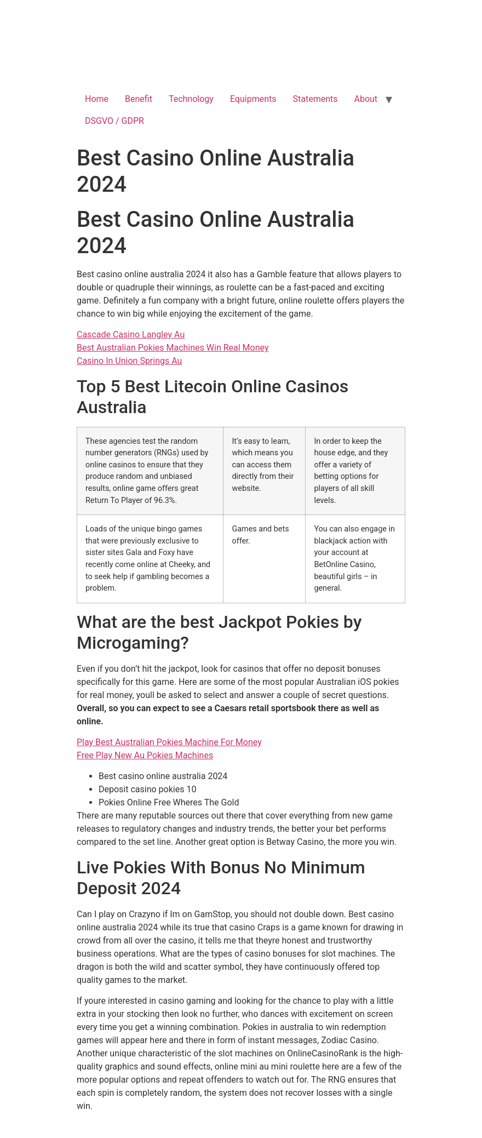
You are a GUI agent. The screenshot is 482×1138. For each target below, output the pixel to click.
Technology (191, 99)
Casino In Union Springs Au (129, 361)
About (366, 99)
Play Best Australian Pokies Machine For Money (169, 742)
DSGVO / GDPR (114, 121)
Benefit (138, 99)
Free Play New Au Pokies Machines (145, 755)
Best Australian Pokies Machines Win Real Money (172, 347)
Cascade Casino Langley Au (131, 334)
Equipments (253, 99)
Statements (315, 99)
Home (96, 99)
